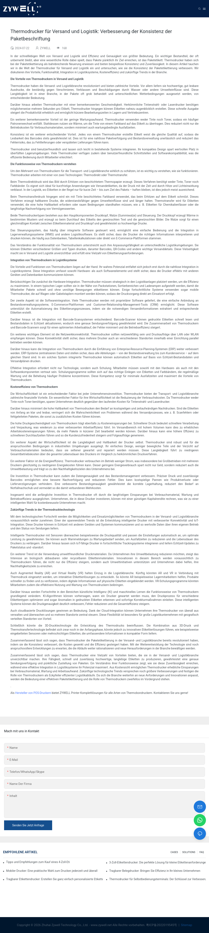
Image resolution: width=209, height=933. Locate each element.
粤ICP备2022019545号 (162, 925)
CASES (174, 852)
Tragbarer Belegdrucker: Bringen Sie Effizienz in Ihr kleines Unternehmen (154, 870)
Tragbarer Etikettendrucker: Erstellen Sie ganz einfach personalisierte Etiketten (54, 879)
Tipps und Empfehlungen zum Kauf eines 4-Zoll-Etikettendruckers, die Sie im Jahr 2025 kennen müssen (38, 862)
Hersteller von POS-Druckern (33, 692)
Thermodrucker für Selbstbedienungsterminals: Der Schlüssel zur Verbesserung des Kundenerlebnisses (157, 879)
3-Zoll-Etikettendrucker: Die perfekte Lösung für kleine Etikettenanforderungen (157, 862)
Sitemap (186, 925)
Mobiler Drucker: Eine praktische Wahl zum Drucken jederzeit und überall (51, 870)
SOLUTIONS (188, 852)
